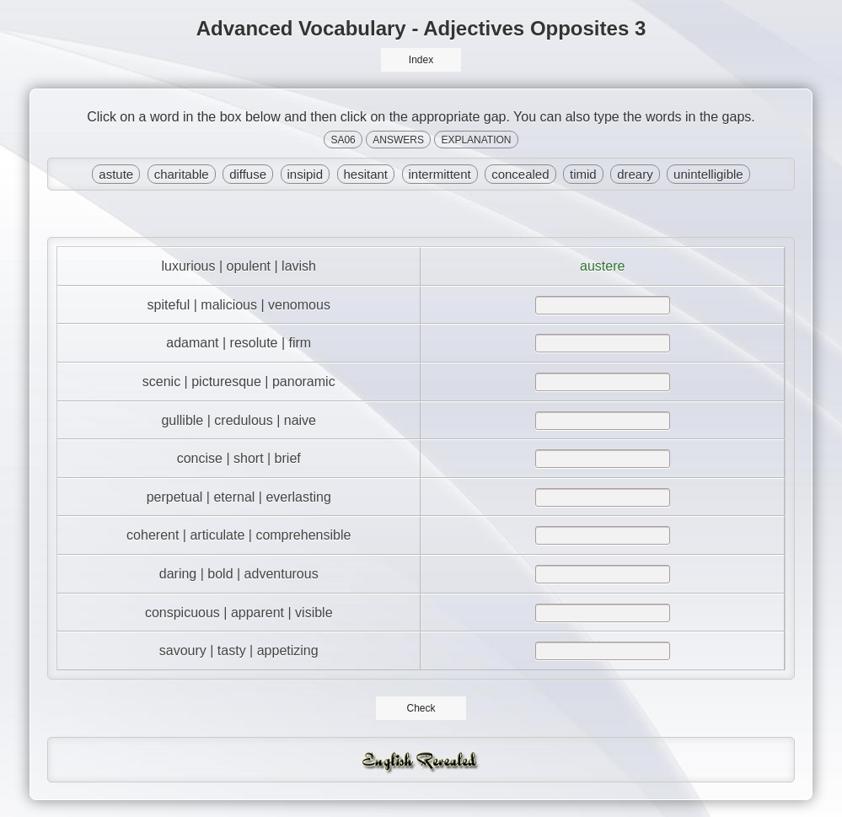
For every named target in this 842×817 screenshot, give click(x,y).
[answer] (602, 305)
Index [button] (421, 60)
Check (421, 708)
